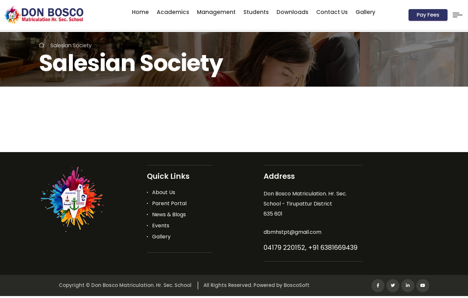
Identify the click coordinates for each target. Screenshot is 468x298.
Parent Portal (169, 203)
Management (216, 12)
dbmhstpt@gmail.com (292, 232)
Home (140, 12)
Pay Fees (428, 15)
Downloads (292, 12)
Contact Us (332, 12)
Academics (173, 12)
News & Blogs (169, 214)
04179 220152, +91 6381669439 (311, 247)
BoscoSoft (296, 285)
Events (160, 225)
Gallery (365, 12)
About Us (163, 192)
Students (256, 12)
